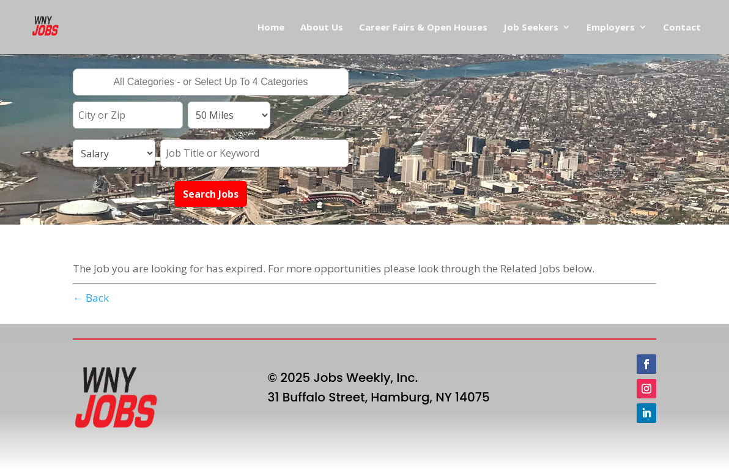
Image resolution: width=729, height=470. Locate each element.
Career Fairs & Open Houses (423, 28)
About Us (321, 28)
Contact (682, 28)
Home (270, 28)
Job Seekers (530, 28)
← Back (91, 298)
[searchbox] (210, 83)
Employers (611, 28)
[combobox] (211, 82)
